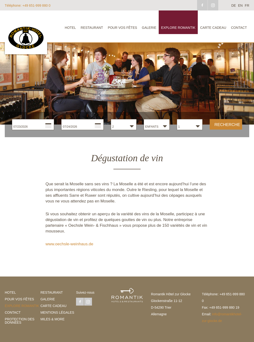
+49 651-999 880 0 (28, 5)
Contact (239, 28)
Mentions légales (57, 312)
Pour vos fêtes (122, 28)
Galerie (149, 28)
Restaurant (92, 28)
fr (247, 5)
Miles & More (53, 319)
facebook (202, 5)
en (240, 5)
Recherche (227, 124)
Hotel (70, 28)
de (233, 5)
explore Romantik (178, 28)
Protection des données (19, 320)
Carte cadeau (213, 28)
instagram (213, 5)
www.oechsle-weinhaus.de (69, 244)
